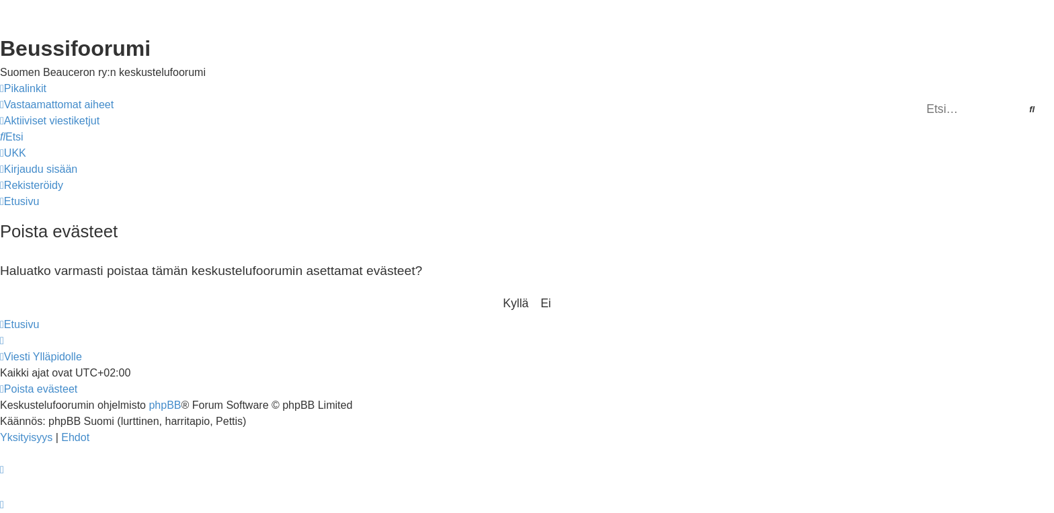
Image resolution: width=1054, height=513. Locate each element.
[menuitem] (57, 105)
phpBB (165, 405)
